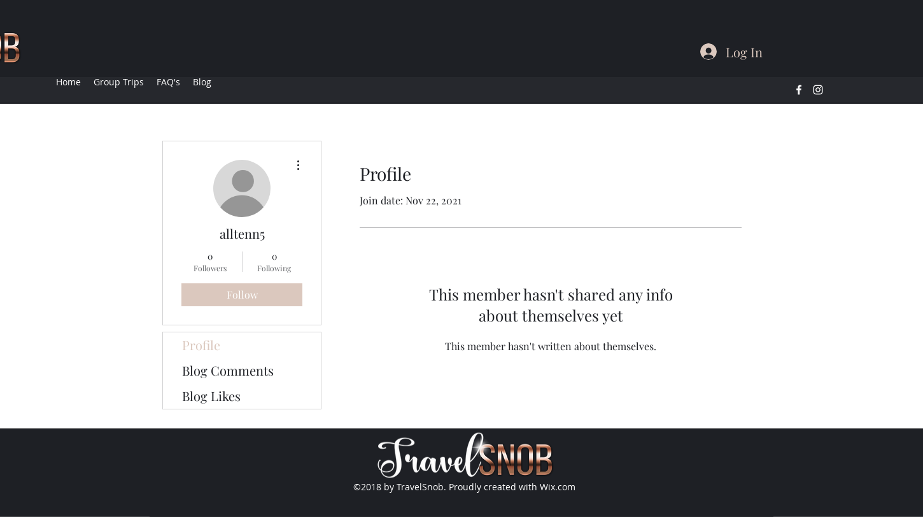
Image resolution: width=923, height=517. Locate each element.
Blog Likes (211, 395)
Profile (201, 344)
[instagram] (818, 89)
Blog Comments (228, 370)
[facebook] (799, 89)
